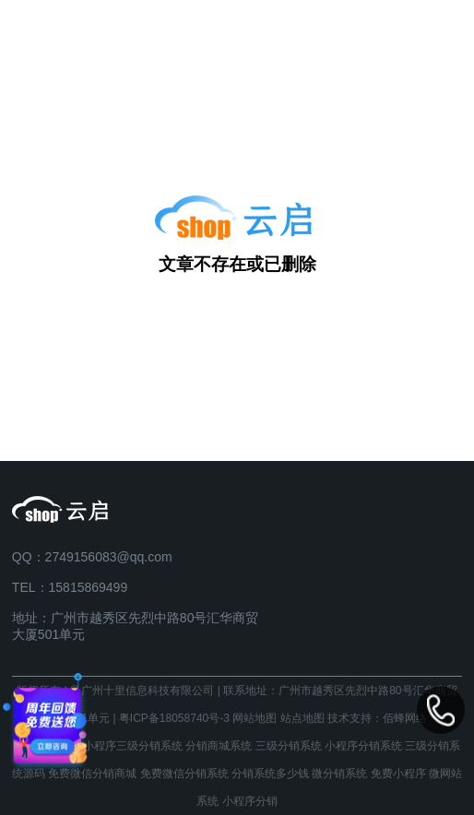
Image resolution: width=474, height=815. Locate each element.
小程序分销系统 (363, 745)
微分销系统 (339, 773)
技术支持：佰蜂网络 (377, 718)
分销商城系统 (218, 745)
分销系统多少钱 (270, 773)
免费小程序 (398, 773)
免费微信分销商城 (92, 773)
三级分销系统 (288, 745)
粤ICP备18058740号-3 (174, 718)
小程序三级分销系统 (133, 745)
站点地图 (302, 718)
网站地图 (254, 718)
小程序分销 (250, 801)
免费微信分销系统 (184, 773)
